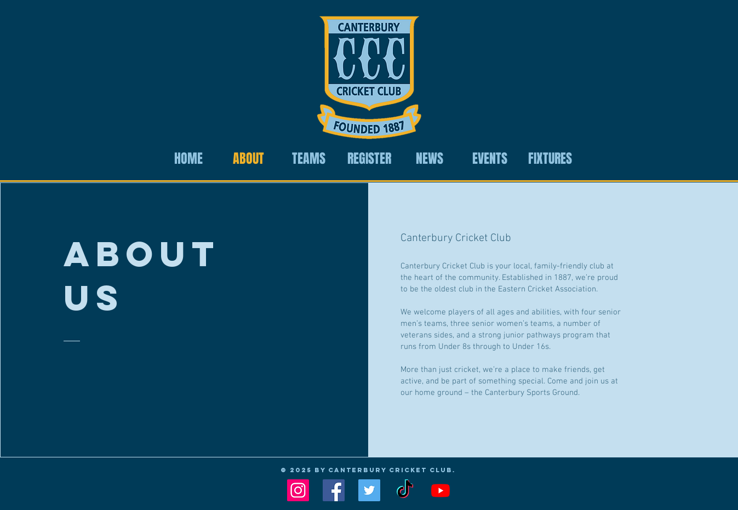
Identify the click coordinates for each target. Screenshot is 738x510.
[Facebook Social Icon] (334, 490)
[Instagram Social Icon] (298, 490)
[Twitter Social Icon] (369, 490)
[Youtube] (440, 490)
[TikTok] (405, 490)
